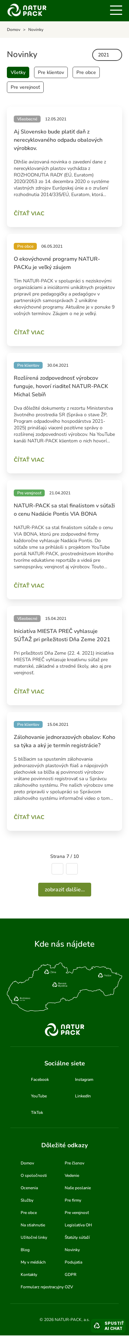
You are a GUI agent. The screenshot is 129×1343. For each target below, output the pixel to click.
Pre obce (86, 72)
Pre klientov (51, 72)
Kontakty (29, 1274)
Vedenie (72, 1175)
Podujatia (73, 1262)
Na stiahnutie (33, 1225)
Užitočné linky (34, 1237)
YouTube (39, 1096)
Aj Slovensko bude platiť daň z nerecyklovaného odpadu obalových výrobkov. (58, 140)
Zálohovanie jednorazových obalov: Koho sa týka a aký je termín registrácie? (64, 741)
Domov (27, 1163)
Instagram (84, 1079)
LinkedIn (83, 1096)
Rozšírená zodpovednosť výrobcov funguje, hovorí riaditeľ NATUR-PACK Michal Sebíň (61, 386)
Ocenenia (29, 1188)
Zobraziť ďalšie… (65, 889)
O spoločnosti (34, 1175)
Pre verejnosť (25, 87)
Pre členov (74, 1163)
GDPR (70, 1274)
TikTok (37, 1112)
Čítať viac (29, 213)
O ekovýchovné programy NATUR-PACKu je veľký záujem (57, 263)
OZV (69, 1287)
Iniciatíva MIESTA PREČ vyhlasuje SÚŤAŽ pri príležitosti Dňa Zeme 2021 (62, 635)
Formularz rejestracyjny (42, 1287)
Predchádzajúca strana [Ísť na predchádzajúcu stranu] (57, 868)
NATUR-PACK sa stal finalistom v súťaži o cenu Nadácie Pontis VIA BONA (64, 510)
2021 (103, 55)
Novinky (72, 1250)
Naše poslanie (78, 1188)
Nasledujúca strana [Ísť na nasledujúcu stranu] (72, 868)
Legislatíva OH (78, 1225)
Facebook (40, 1079)
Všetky (18, 72)
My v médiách (33, 1262)
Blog (25, 1250)
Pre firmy (73, 1200)
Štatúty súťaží (77, 1237)
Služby (27, 1200)
